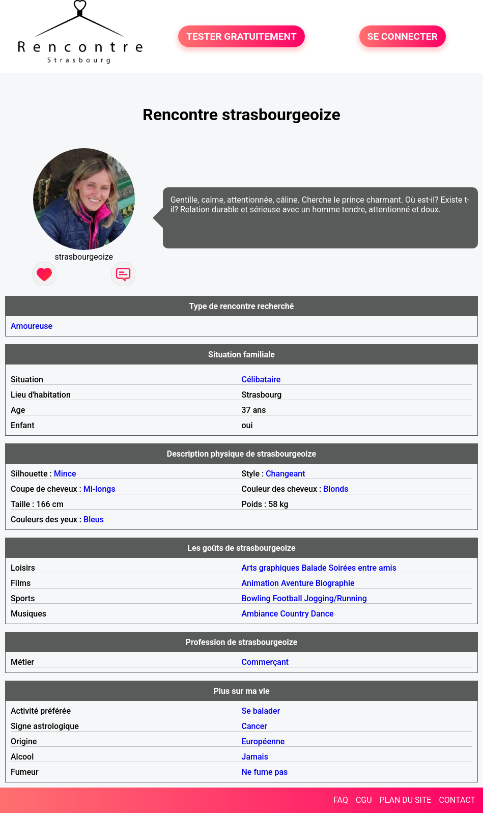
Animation (260, 583)
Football (287, 598)
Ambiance (260, 614)
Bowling (256, 598)
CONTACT (457, 800)
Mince (65, 474)
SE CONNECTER (402, 36)
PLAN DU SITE (406, 800)
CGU (364, 800)
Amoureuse (31, 326)
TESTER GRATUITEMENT (241, 36)
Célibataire (261, 379)
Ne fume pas (265, 772)
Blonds (335, 489)
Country (294, 614)
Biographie (335, 583)
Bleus (93, 519)
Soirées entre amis (362, 568)
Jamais (255, 757)
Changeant (285, 474)
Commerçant (265, 662)
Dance (322, 614)
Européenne (263, 741)
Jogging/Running (335, 598)
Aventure (297, 583)
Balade (313, 568)
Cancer (255, 726)
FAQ (340, 800)
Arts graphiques (271, 568)
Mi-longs (99, 489)
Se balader (261, 711)
